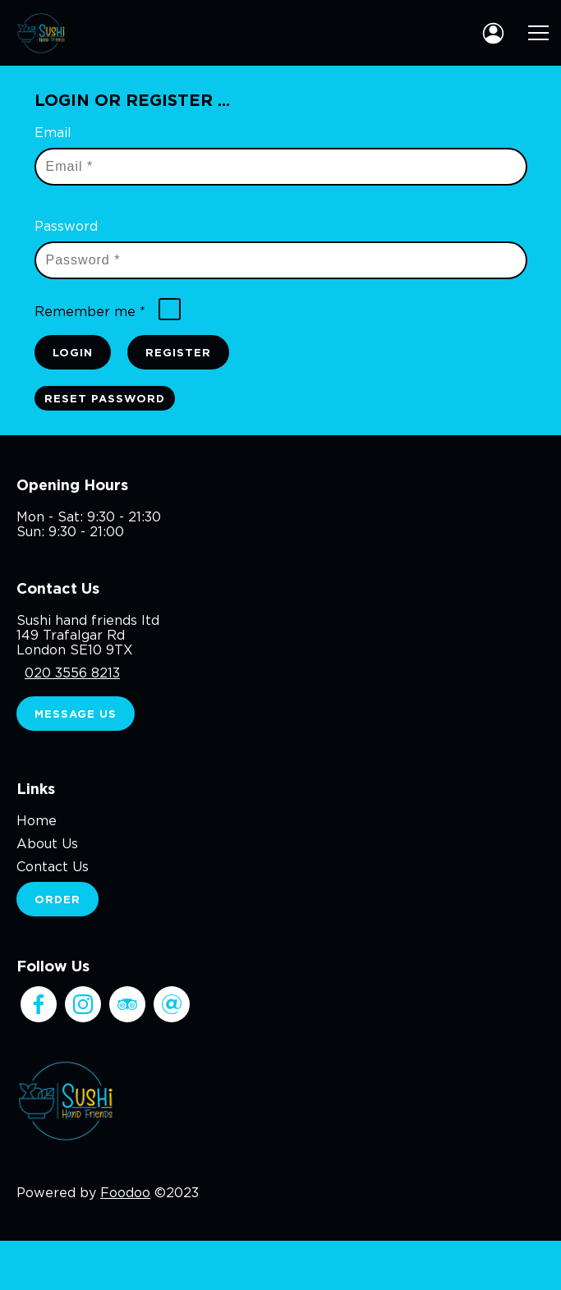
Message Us (75, 713)
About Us (47, 843)
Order (57, 899)
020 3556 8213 (72, 672)
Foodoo (125, 1192)
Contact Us (52, 866)
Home (36, 820)
